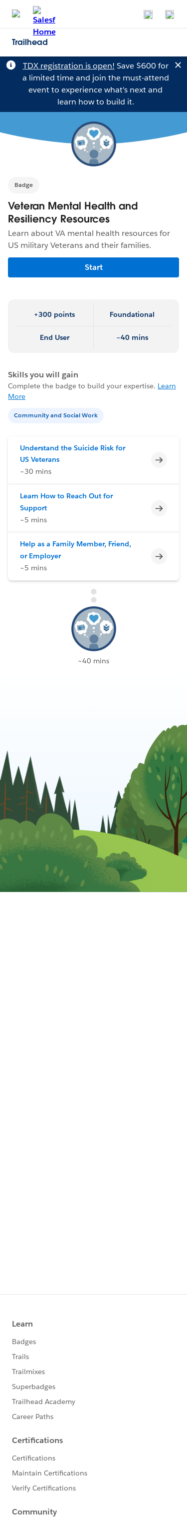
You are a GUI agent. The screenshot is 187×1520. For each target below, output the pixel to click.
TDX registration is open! (69, 65)
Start (94, 267)
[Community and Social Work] (57, 414)
